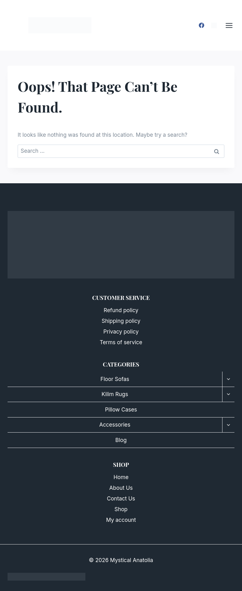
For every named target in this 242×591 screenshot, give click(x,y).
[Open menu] (232, 25)
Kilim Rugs (114, 394)
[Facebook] (201, 25)
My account (121, 520)
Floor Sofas (115, 379)
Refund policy (121, 310)
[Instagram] (214, 25)
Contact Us (121, 498)
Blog (121, 440)
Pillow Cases (121, 409)
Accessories (114, 425)
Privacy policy (121, 332)
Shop (121, 509)
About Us (121, 488)
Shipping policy (120, 321)
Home (121, 477)
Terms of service (121, 342)
